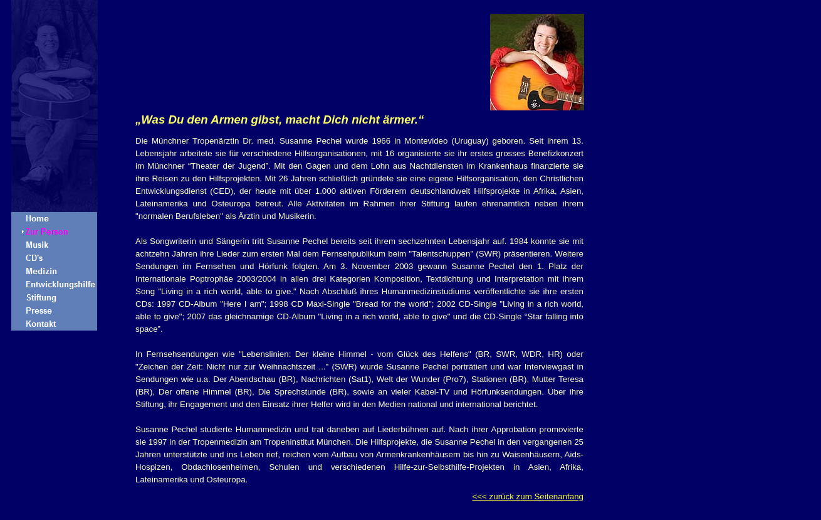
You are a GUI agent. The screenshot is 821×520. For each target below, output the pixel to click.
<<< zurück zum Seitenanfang (528, 496)
